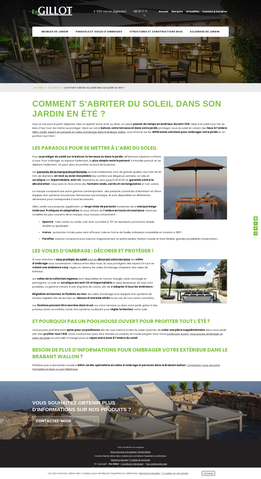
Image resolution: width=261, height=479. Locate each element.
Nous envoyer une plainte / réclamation (131, 452)
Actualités (192, 11)
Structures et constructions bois (156, 31)
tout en (93, 259)
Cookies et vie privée (140, 460)
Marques (177, 11)
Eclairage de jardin (205, 31)
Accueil (163, 11)
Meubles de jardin (54, 31)
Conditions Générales (132, 464)
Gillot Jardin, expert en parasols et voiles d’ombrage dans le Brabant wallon (79, 132)
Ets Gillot (39, 87)
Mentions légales (119, 460)
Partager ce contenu (257, 233)
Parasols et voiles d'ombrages (99, 31)
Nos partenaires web (156, 464)
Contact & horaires (214, 11)
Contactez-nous (67, 421)
